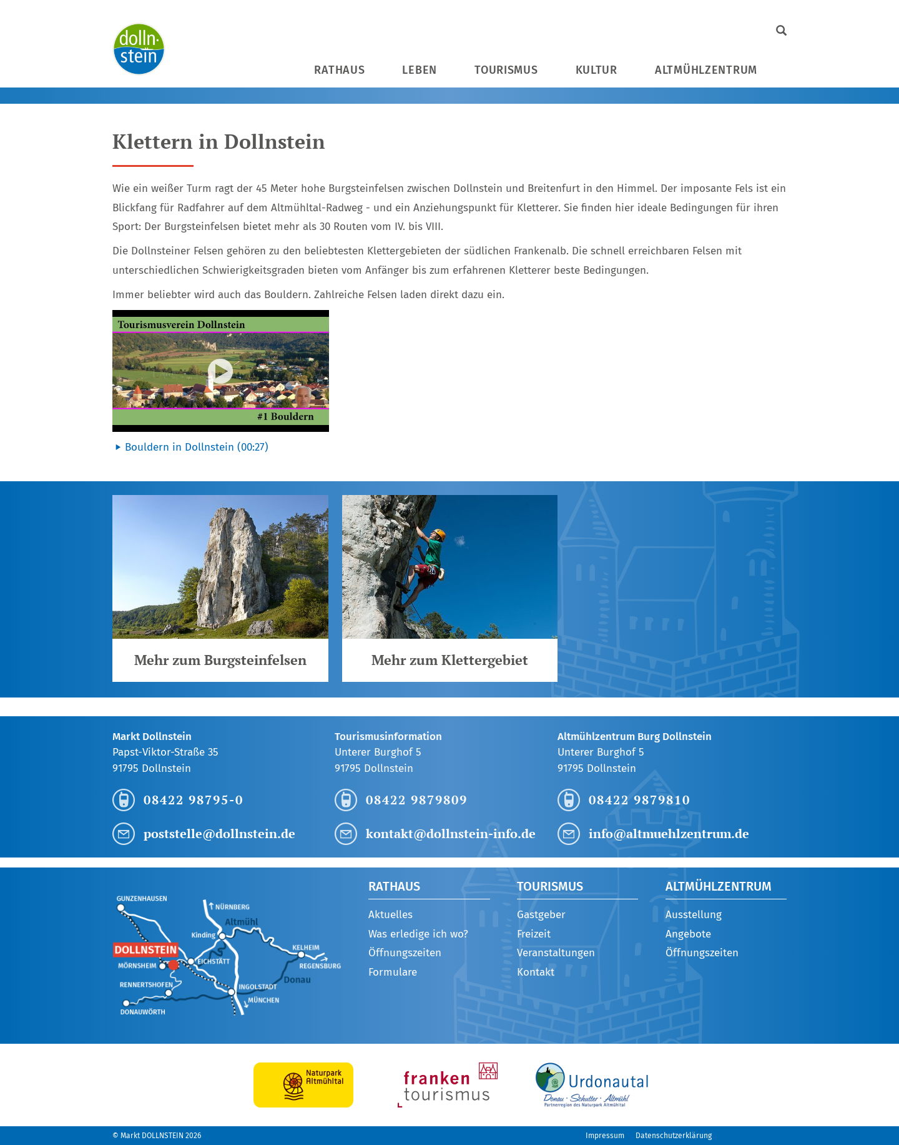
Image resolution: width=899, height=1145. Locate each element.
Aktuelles (390, 914)
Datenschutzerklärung (674, 1135)
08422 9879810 (639, 799)
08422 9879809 (417, 799)
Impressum (605, 1135)
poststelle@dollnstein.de (219, 833)
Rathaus (339, 70)
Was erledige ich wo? (418, 934)
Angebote (688, 934)
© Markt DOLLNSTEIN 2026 (156, 1135)
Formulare (392, 972)
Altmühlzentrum (706, 70)
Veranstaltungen (556, 952)
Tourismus (506, 70)
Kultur (596, 70)
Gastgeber (541, 914)
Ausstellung (694, 914)
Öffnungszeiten (404, 952)
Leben (419, 70)
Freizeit (534, 934)
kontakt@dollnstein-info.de (451, 833)
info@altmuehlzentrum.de (669, 833)
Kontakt (535, 972)
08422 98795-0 (193, 799)
